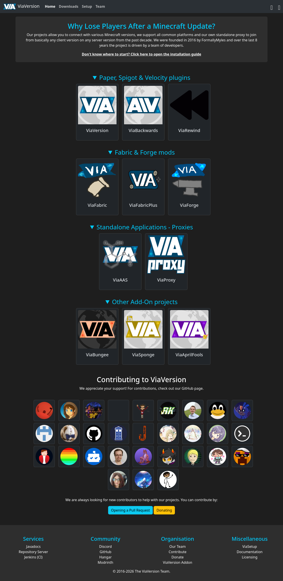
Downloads (68, 6)
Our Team (177, 546)
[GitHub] (271, 6)
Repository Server (33, 551)
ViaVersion (21, 6)
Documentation (249, 551)
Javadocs (33, 546)
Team (100, 6)
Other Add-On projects (145, 301)
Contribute (178, 551)
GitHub (105, 551)
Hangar (105, 557)
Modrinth (105, 562)
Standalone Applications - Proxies (145, 227)
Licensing (250, 557)
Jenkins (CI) (33, 557)
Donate (177, 557)
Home (50, 6)
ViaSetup (249, 546)
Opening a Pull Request (130, 510)
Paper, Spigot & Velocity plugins (144, 77)
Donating (164, 510)
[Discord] (279, 6)
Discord (105, 546)
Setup (87, 6)
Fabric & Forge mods (145, 152)
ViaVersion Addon (177, 562)
